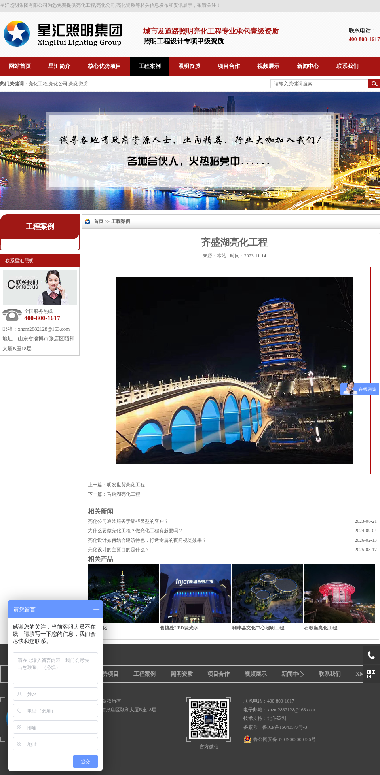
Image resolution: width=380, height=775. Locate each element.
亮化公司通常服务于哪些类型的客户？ (128, 521)
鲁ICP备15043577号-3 (284, 727)
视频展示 (256, 674)
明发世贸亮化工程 (126, 485)
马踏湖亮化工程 (123, 494)
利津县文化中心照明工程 (258, 628)
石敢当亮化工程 (320, 628)
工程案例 (40, 227)
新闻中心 (292, 674)
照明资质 (182, 674)
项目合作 (218, 674)
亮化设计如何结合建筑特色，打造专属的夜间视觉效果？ (147, 540)
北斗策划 (276, 718)
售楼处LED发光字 (179, 628)
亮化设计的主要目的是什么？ (119, 549)
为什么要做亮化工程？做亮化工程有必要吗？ (135, 530)
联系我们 (330, 674)
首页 (98, 221)
